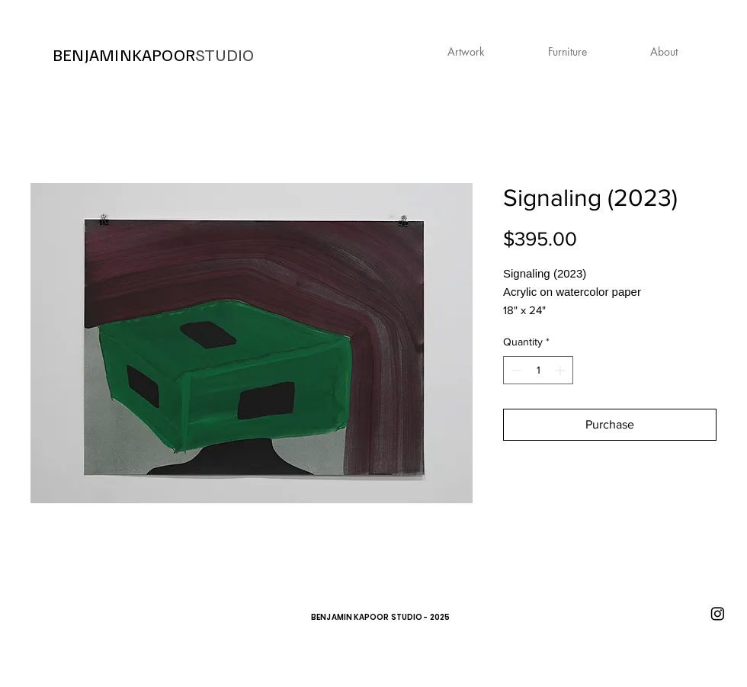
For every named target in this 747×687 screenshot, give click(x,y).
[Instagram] (717, 613)
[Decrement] (514, 370)
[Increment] (561, 370)
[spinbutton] (538, 370)
